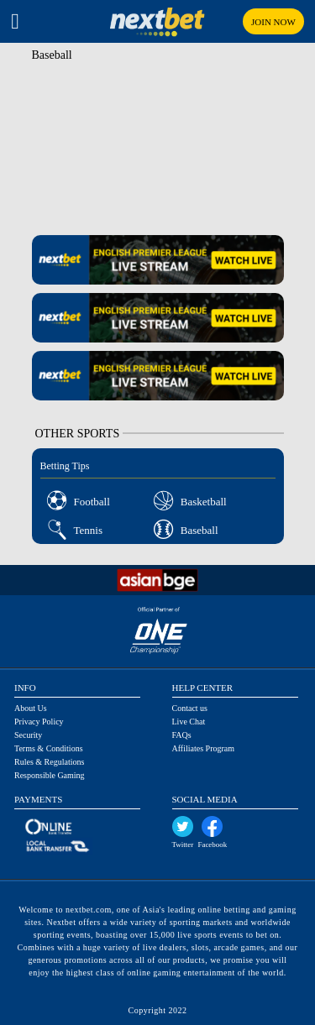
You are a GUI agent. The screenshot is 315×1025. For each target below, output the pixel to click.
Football (92, 501)
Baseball (199, 530)
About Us (30, 708)
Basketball (204, 501)
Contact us (190, 708)
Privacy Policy (39, 721)
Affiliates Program (203, 748)
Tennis (88, 530)
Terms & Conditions (48, 748)
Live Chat (189, 721)
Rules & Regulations (49, 761)
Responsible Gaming (49, 775)
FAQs (182, 735)
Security (28, 735)
